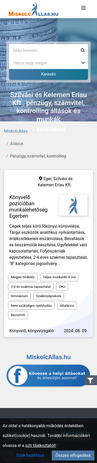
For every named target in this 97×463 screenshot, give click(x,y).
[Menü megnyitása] (83, 8)
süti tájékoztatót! (40, 445)
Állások (17, 143)
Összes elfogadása (73, 455)
